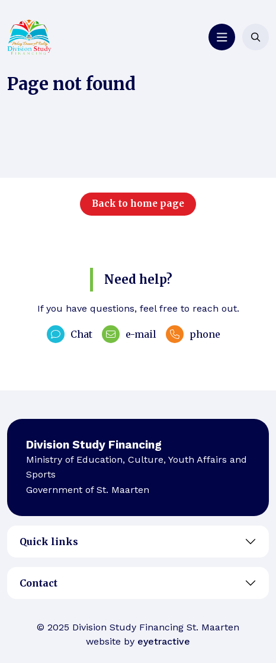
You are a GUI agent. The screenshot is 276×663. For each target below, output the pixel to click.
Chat (69, 334)
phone (193, 334)
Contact (38, 583)
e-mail (129, 334)
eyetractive (163, 641)
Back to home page (138, 203)
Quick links (49, 541)
